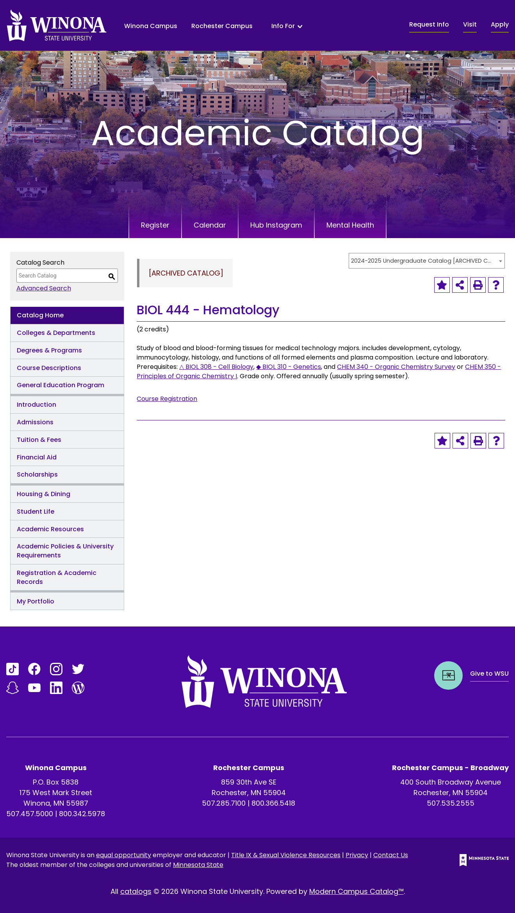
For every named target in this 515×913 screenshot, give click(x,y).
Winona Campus (150, 25)
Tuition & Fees (39, 439)
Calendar (210, 225)
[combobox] (427, 261)
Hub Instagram (276, 225)
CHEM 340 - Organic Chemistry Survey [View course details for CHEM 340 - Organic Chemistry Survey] (396, 366)
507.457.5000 (29, 814)
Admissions (35, 422)
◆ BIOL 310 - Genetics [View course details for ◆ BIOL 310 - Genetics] (288, 366)
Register (155, 225)
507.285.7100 (224, 803)
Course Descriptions (49, 367)
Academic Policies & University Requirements (65, 551)
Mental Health (350, 225)
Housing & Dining (43, 493)
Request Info (429, 24)
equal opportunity (123, 855)
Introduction (36, 404)
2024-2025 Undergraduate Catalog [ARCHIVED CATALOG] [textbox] (423, 261)
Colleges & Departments (56, 332)
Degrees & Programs (49, 350)
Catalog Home (40, 315)
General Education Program (60, 385)
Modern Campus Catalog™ (356, 891)
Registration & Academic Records (56, 577)
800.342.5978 (82, 814)
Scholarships (37, 474)
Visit (470, 24)
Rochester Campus (222, 25)
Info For (283, 26)
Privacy (357, 855)
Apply (500, 24)
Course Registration (167, 398)
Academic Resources (50, 529)
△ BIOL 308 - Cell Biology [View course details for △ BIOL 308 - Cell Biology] (216, 366)
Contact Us (390, 855)
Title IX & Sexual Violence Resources (285, 855)
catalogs (135, 891)
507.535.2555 (450, 803)
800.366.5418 (273, 803)
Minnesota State (198, 864)
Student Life (35, 511)
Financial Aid (37, 457)
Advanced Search (43, 288)
